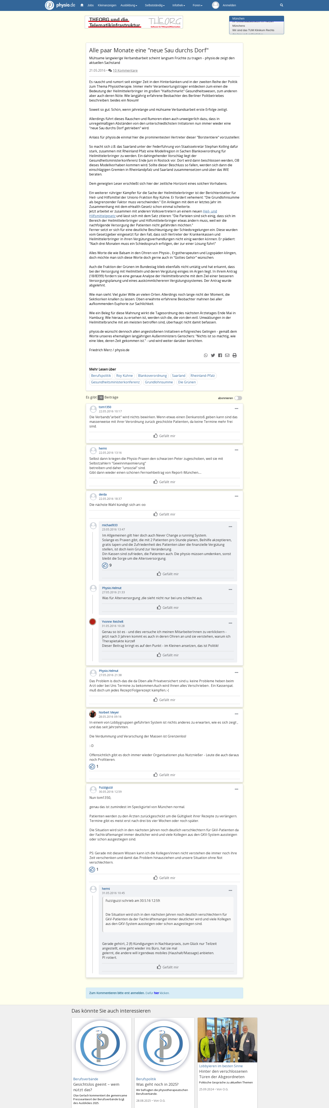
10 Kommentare (125, 70)
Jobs (90, 5)
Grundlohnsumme (159, 382)
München (238, 18)
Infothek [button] (178, 5)
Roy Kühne (124, 375)
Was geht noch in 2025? (157, 1084)
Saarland (178, 375)
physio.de (58, 5)
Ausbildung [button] (129, 5)
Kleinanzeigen (107, 5)
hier (156, 993)
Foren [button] (198, 5)
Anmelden (229, 5)
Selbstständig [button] (155, 5)
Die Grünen (187, 382)
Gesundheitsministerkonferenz (115, 382)
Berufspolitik (101, 375)
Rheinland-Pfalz (203, 375)
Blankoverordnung (152, 375)
